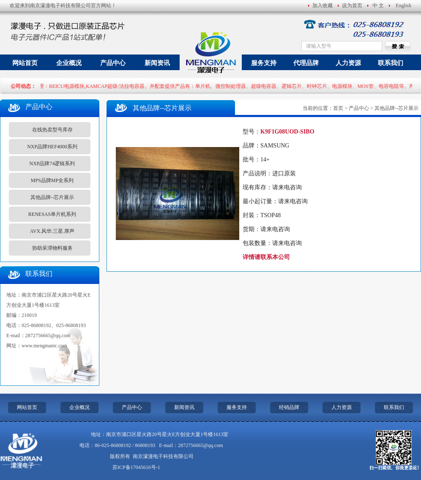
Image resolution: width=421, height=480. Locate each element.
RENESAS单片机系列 (52, 214)
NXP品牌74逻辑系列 (52, 163)
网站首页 (25, 63)
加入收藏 (322, 5)
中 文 (378, 5)
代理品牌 (306, 63)
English (403, 5)
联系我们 (390, 63)
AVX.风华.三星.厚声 (52, 231)
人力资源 (348, 63)
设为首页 (352, 5)
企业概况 (69, 63)
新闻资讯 (157, 63)
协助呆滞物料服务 (52, 248)
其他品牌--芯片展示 (52, 197)
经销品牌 (289, 407)
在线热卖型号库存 (52, 130)
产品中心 (113, 63)
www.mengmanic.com (44, 346)
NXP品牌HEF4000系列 (52, 147)
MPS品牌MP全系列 (52, 180)
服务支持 (263, 63)
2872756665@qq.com (48, 335)
